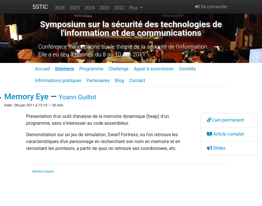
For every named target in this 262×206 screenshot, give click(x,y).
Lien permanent (225, 120)
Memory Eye (26, 96)
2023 (104, 8)
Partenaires (98, 80)
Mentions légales (43, 171)
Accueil (42, 69)
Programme (91, 69)
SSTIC (40, 6)
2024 (90, 8)
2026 (60, 8)
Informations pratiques (58, 80)
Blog (119, 80)
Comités (187, 69)
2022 (119, 8)
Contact (137, 80)
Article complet (225, 134)
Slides (216, 148)
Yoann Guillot (77, 97)
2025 (75, 8)
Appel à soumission (154, 69)
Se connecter (211, 6)
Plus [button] (134, 8)
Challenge (118, 69)
